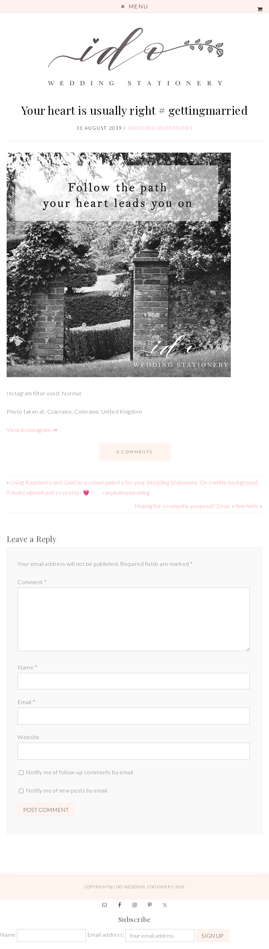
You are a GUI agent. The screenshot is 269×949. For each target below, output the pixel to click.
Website (28, 737)
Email (26, 702)
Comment (32, 582)
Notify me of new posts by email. (67, 790)
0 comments (135, 451)
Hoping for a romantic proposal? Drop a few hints (196, 505)
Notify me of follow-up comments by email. (80, 772)
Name (27, 667)
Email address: (106, 934)
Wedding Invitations (160, 128)
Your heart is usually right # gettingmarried (134, 110)
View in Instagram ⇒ (32, 429)
